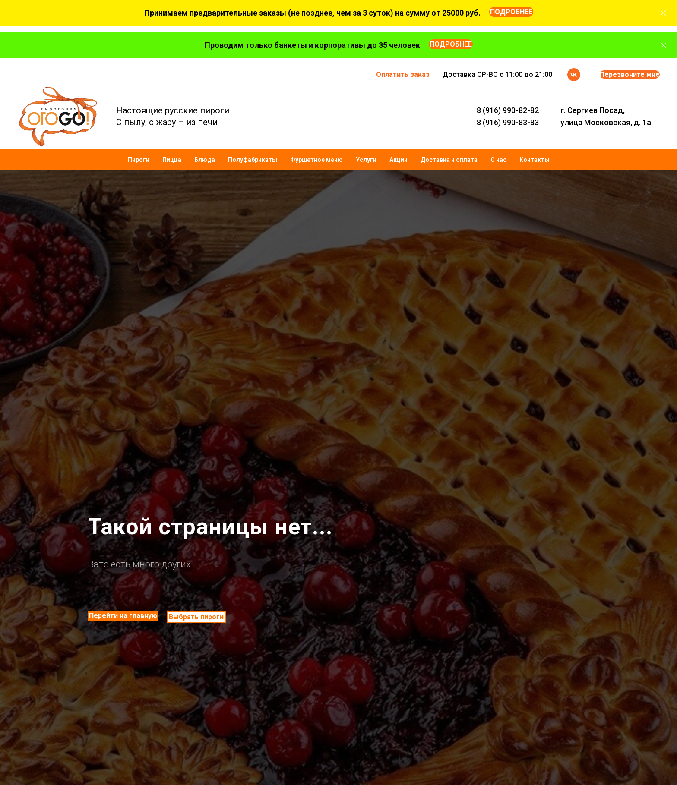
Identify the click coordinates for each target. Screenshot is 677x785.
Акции (398, 159)
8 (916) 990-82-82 (508, 110)
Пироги (138, 159)
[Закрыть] (663, 13)
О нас (498, 159)
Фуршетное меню (316, 159)
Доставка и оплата (449, 159)
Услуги (366, 159)
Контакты (534, 159)
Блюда (204, 159)
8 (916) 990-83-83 (508, 122)
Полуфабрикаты (252, 159)
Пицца (171, 159)
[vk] (573, 74)
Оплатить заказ (403, 74)
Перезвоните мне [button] (630, 74)
